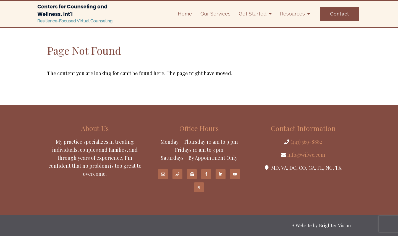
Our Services (215, 14)
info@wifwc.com (306, 154)
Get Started (252, 14)
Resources (292, 14)
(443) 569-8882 (306, 141)
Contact (339, 14)
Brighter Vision (335, 225)
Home (185, 14)
